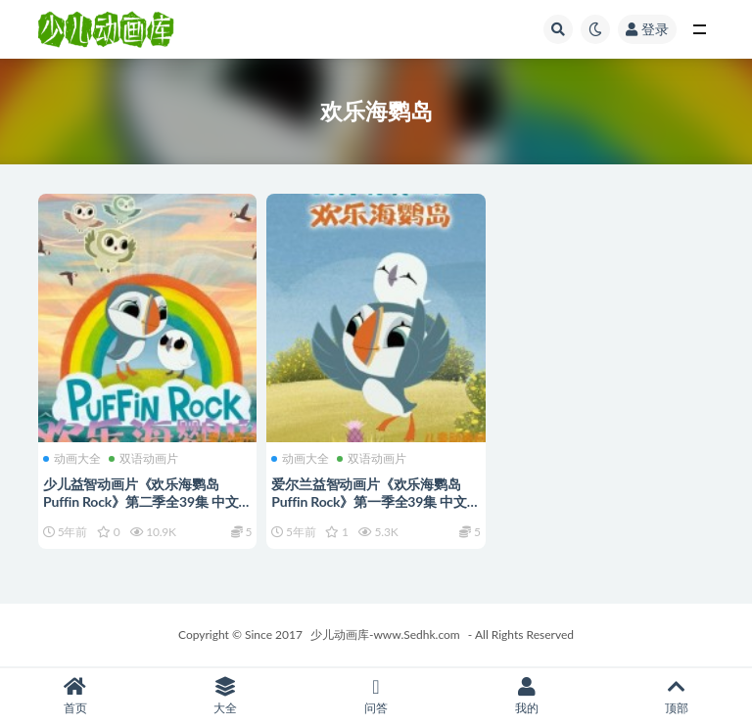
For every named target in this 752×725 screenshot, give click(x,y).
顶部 (676, 696)
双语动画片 (143, 459)
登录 (647, 29)
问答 (376, 696)
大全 (226, 696)
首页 (75, 696)
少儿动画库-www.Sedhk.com (385, 634)
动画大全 (72, 459)
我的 (526, 696)
